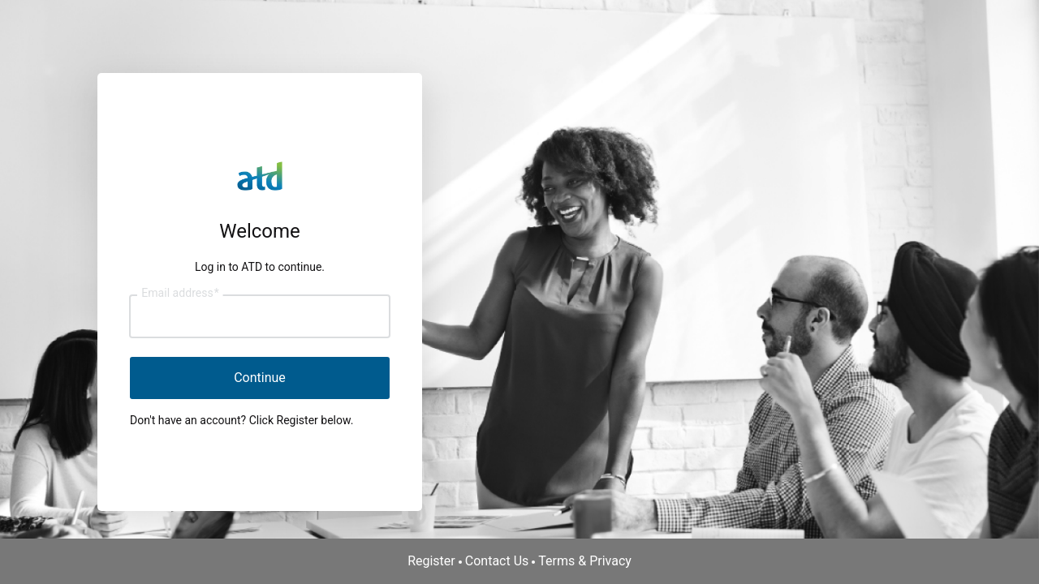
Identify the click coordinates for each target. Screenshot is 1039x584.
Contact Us (497, 561)
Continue (260, 377)
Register (431, 561)
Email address (179, 293)
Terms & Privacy (585, 561)
